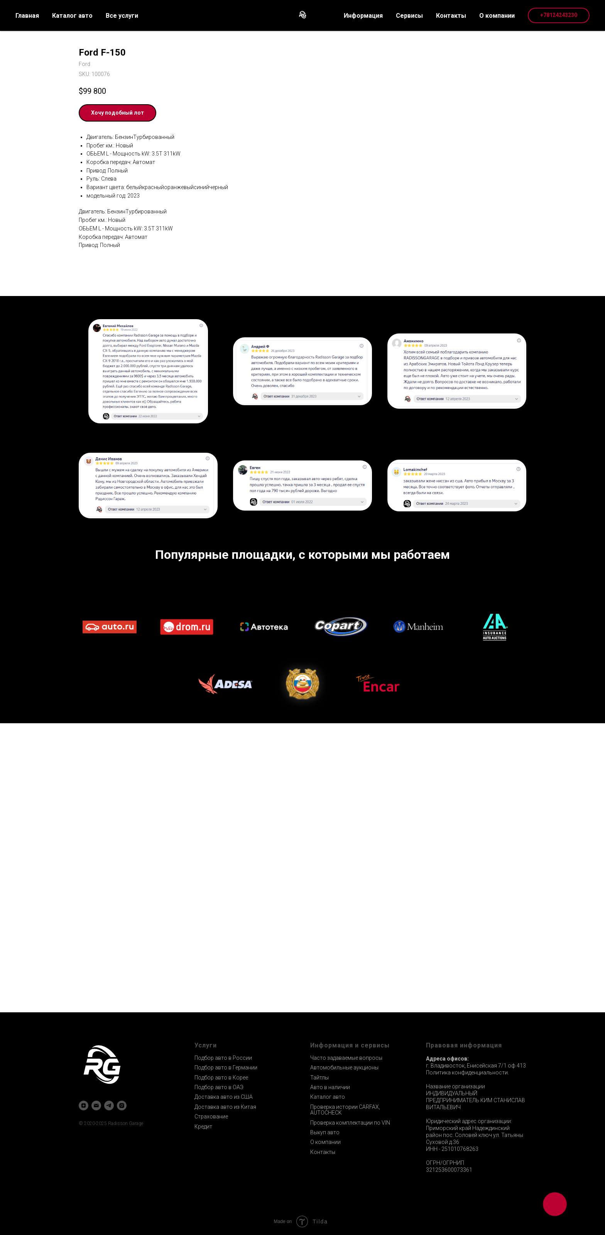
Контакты (322, 1152)
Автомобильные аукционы (344, 1067)
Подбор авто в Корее (221, 1077)
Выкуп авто (325, 1132)
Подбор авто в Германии (225, 1067)
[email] (96, 1105)
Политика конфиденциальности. (467, 1072)
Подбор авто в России (223, 1058)
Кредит (203, 1126)
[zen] (83, 1105)
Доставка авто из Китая (225, 1107)
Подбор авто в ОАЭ (218, 1087)
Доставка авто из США (223, 1097)
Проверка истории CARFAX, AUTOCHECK (345, 1110)
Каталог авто (327, 1097)
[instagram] (122, 1105)
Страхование (211, 1116)
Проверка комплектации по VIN (350, 1123)
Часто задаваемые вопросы (346, 1058)
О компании (325, 1142)
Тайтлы (319, 1077)
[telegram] (109, 1105)
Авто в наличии (330, 1087)
